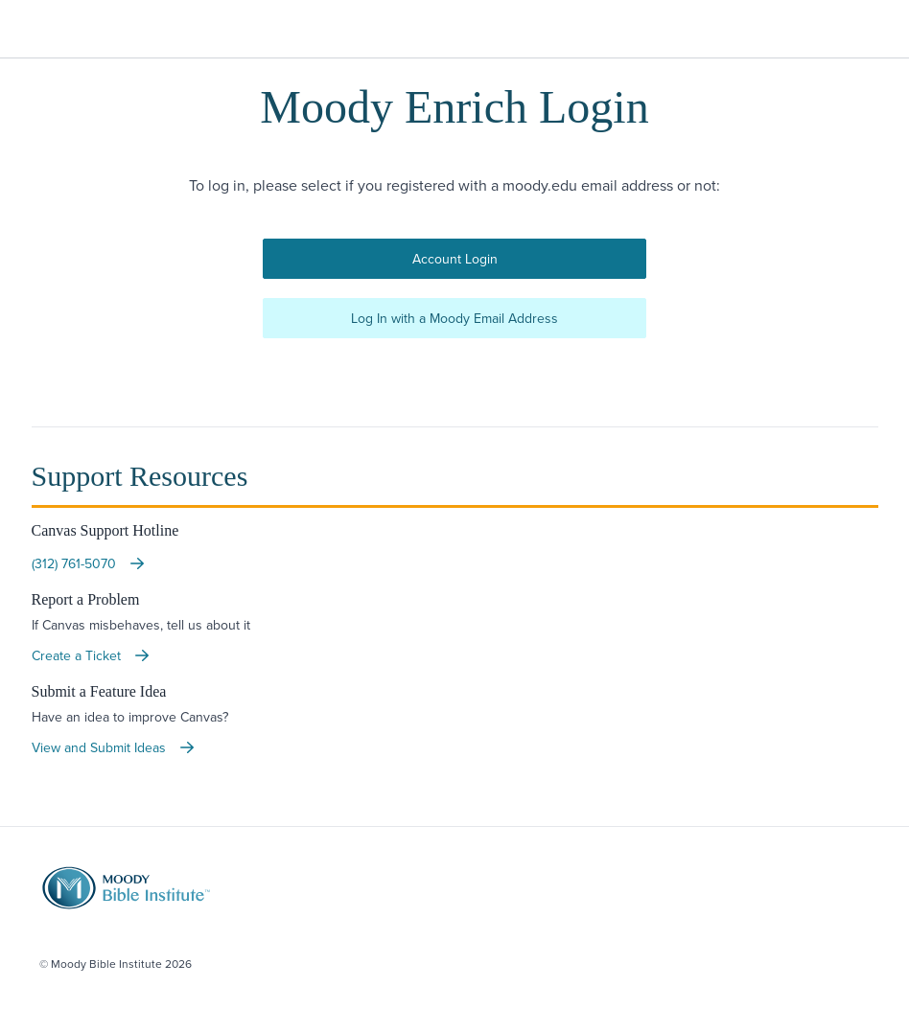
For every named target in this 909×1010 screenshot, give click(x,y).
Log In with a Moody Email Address (454, 318)
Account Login (455, 258)
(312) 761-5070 (89, 563)
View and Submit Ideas (114, 747)
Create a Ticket (92, 655)
